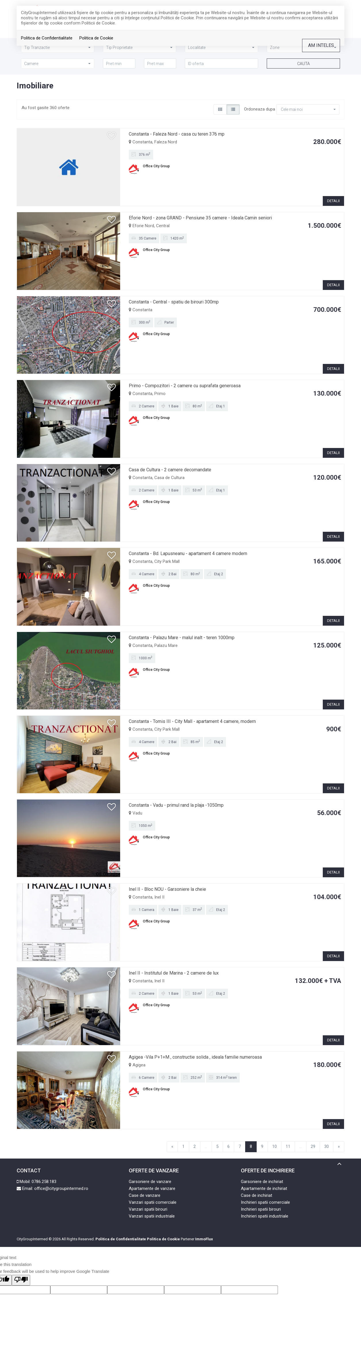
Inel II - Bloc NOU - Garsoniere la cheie (167, 889)
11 (288, 1146)
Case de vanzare (144, 1195)
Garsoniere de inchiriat (262, 1181)
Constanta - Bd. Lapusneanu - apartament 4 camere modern (188, 553)
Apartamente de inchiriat (264, 1188)
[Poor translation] (21, 1280)
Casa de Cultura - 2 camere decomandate (170, 469)
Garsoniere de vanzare (150, 1181)
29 (313, 1146)
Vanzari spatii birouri (148, 1209)
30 (326, 1146)
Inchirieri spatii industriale (264, 1216)
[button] (57, 63)
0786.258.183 (44, 1181)
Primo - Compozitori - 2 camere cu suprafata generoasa (185, 385)
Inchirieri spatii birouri (261, 1209)
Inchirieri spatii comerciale (265, 1202)
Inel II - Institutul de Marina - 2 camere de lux (174, 973)
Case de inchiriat (256, 1195)
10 (274, 1146)
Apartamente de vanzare (152, 1188)
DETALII (333, 201)
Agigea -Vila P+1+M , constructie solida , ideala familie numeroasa (195, 1057)
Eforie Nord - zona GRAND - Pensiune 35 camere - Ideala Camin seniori (200, 218)
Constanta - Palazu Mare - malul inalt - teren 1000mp (182, 637)
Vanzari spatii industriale (152, 1216)
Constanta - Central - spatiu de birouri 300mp (174, 302)
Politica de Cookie (96, 38)
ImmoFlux (204, 1239)
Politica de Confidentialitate (46, 38)
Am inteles (321, 45)
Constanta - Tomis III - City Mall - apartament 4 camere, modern (192, 721)
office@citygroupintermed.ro (61, 1188)
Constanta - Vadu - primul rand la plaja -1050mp (176, 805)
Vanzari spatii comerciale (152, 1202)
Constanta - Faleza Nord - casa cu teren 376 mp (176, 134)
